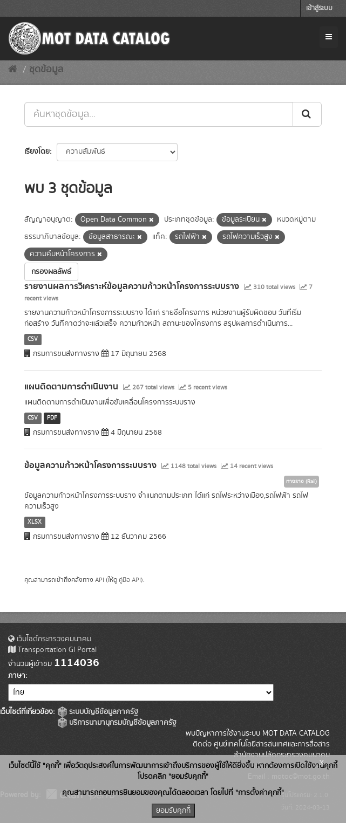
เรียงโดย (37, 151)
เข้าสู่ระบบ (319, 8)
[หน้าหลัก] (12, 70)
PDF (52, 418)
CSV (33, 339)
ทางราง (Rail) (301, 481)
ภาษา (16, 675)
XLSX (35, 522)
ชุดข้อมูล (46, 70)
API (99, 580)
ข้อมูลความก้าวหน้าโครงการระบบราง (90, 465)
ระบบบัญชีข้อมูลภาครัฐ (98, 712)
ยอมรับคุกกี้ (173, 810)
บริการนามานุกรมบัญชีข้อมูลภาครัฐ (117, 722)
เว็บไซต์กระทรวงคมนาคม (49, 639)
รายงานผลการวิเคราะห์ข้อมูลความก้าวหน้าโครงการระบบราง (131, 286)
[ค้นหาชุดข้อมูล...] (158, 114)
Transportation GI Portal (52, 649)
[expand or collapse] (329, 37)
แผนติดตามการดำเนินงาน (71, 387)
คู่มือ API (130, 580)
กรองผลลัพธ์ (51, 271)
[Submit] (307, 114)
